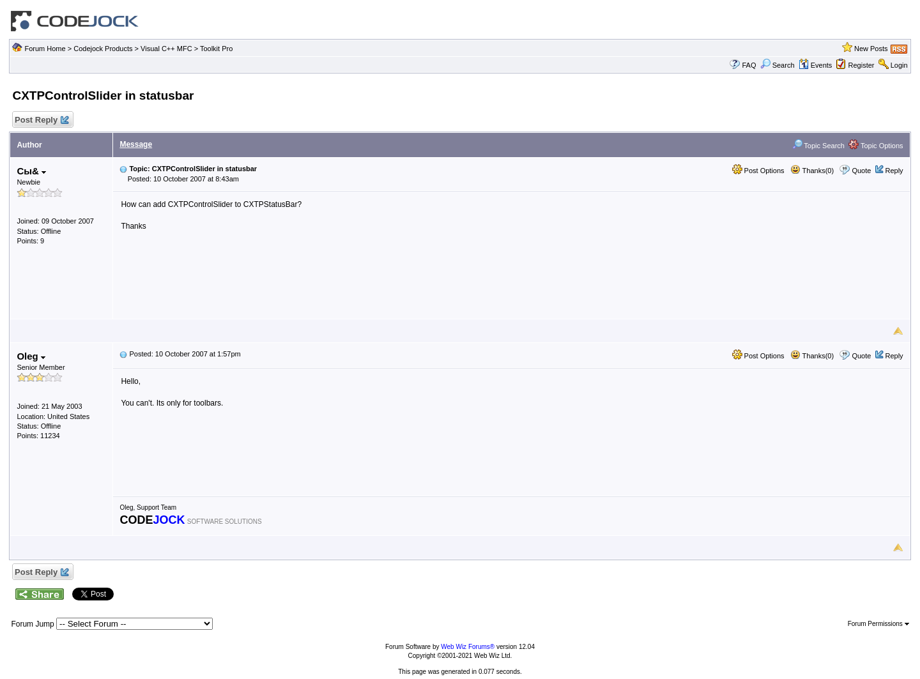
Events (815, 65)
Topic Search (818, 145)
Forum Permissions (878, 623)
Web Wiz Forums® (467, 646)
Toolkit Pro (216, 48)
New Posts (871, 48)
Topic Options (875, 145)
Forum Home (44, 48)
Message (135, 144)
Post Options (758, 170)
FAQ (749, 65)
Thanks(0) (812, 170)
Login (899, 65)
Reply (894, 170)
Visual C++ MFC (166, 48)
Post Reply (41, 120)
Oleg (31, 356)
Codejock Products (102, 48)
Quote (861, 170)
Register (861, 65)
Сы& (31, 170)
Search (777, 65)
